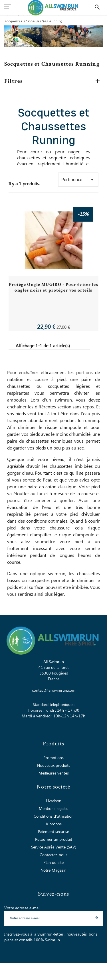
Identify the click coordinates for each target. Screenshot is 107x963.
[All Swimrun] (53, 7)
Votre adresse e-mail (22, 908)
